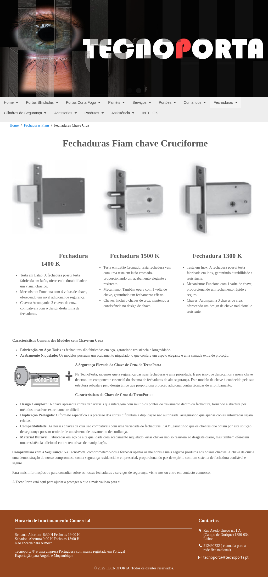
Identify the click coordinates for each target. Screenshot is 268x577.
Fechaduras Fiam (36, 125)
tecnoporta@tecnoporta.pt (226, 557)
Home (14, 125)
